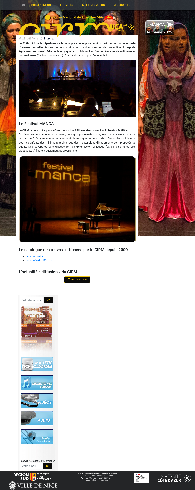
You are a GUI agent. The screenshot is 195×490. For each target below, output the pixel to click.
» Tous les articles (77, 279)
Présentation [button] (41, 5)
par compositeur (35, 256)
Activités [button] (67, 5)
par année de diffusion (39, 260)
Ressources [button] (122, 5)
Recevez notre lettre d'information (37, 461)
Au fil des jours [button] (93, 5)
